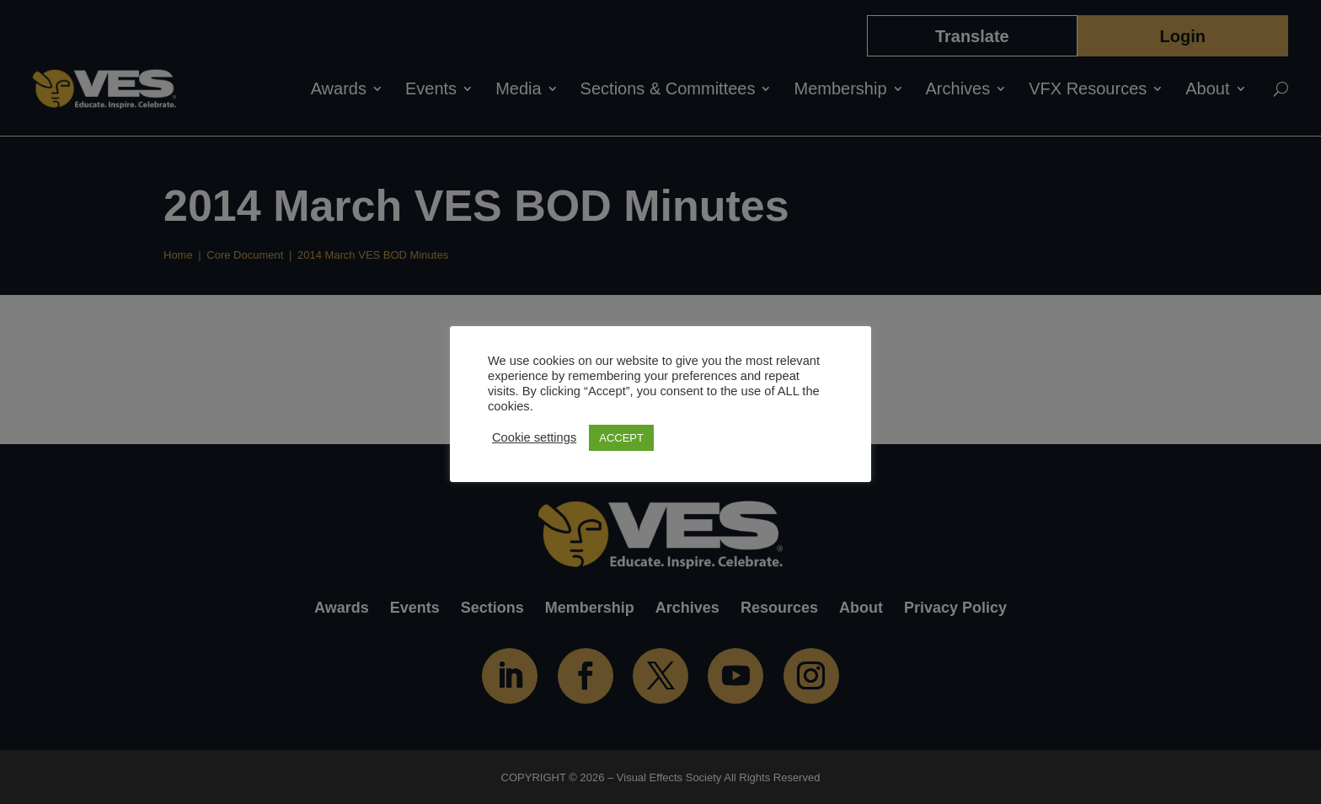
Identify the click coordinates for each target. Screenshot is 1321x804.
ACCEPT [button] (621, 437)
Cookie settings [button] (534, 437)
